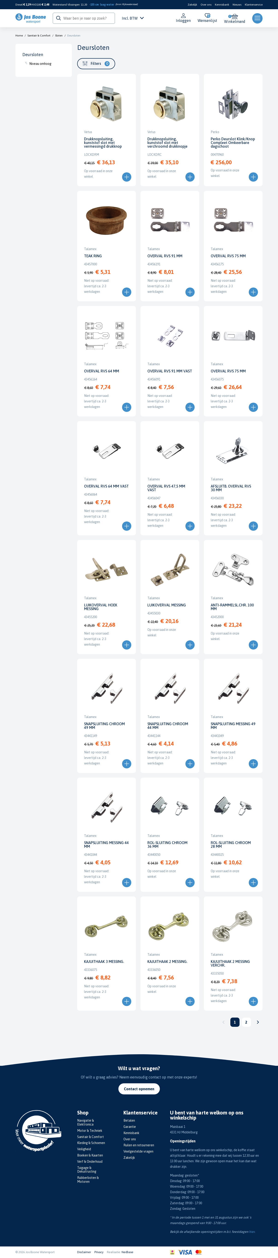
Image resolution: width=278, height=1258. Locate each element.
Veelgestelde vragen (138, 1151)
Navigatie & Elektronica (85, 1122)
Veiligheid (84, 1149)
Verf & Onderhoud (89, 1161)
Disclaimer (84, 1252)
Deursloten (73, 35)
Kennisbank (222, 4)
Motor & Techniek (89, 1130)
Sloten (59, 35)
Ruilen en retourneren (138, 1145)
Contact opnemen (139, 1089)
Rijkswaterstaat (129, 4)
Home (19, 35)
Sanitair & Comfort (38, 35)
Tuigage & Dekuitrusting (86, 1170)
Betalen (129, 1120)
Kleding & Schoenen (91, 1143)
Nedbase (127, 1252)
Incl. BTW (133, 18)
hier (252, 1232)
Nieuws (237, 4)
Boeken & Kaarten (90, 1155)
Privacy (98, 1252)
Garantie (129, 1127)
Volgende (258, 1022)
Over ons (206, 4)
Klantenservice (254, 4)
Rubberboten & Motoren (88, 1179)
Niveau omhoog (40, 64)
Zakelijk (192, 4)
